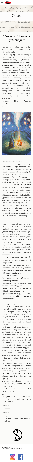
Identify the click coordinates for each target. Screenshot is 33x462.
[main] (16, 18)
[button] (2, 2)
